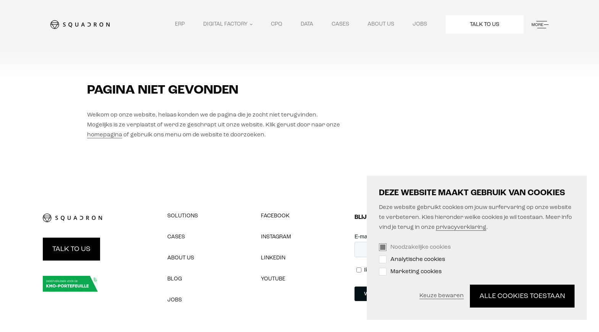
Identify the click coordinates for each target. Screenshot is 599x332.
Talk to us (484, 25)
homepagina (104, 135)
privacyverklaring (461, 227)
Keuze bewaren (441, 296)
